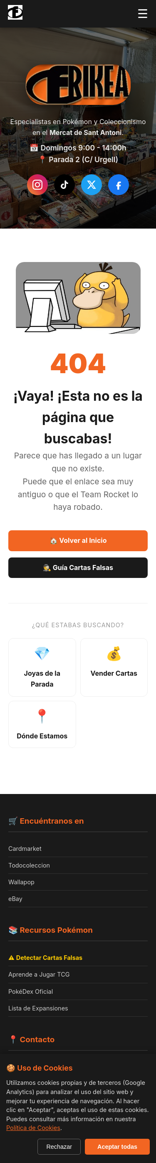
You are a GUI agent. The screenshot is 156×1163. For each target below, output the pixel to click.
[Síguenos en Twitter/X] (91, 184)
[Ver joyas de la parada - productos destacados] (42, 667)
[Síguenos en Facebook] (118, 184)
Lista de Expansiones (38, 1008)
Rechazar (59, 1146)
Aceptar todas (117, 1146)
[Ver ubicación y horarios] (42, 724)
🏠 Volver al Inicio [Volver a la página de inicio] (78, 540)
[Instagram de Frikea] (37, 184)
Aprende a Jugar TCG (38, 974)
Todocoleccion (29, 865)
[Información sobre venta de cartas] (114, 667)
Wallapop (21, 882)
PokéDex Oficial (30, 991)
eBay (15, 898)
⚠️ (45, 957)
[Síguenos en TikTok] (64, 184)
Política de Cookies (33, 1127)
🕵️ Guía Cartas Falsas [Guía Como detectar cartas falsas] (78, 567)
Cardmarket (25, 848)
